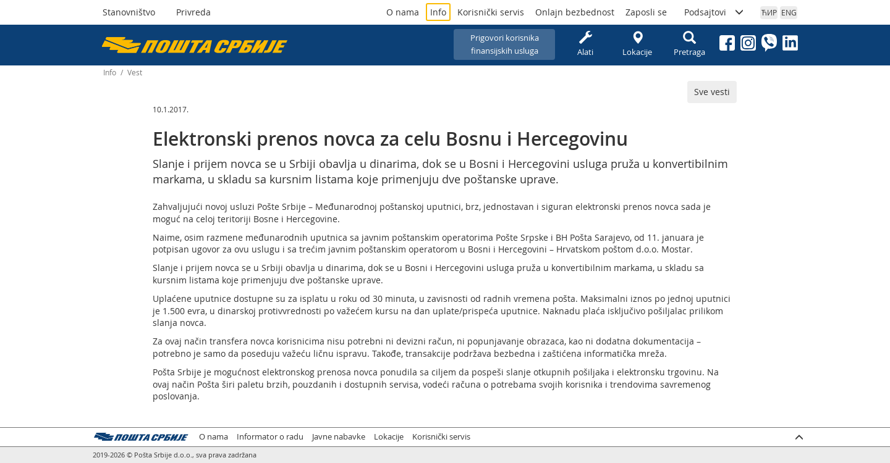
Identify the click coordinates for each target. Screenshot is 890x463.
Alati (585, 44)
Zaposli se (646, 12)
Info (438, 12)
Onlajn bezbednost (574, 12)
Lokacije (637, 44)
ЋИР (769, 12)
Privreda (193, 12)
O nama (402, 12)
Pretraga (689, 44)
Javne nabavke (338, 437)
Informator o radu (270, 437)
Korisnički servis (490, 12)
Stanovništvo (129, 12)
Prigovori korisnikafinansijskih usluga (504, 44)
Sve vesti (712, 92)
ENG (789, 12)
